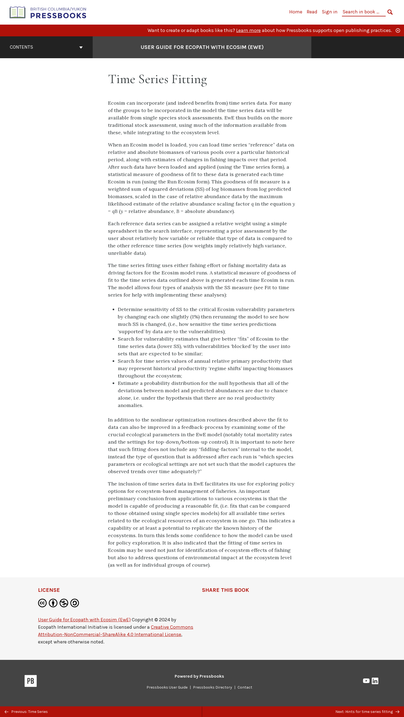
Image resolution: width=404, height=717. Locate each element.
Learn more (248, 30)
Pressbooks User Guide (167, 687)
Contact (245, 687)
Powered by (199, 676)
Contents (46, 47)
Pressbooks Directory (212, 687)
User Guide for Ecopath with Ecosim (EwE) (84, 620)
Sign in (330, 12)
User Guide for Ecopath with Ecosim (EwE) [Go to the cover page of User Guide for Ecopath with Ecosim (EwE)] (202, 47)
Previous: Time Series (26, 711)
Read (312, 12)
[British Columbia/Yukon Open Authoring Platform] (48, 11)
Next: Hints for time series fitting (367, 711)
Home (295, 12)
